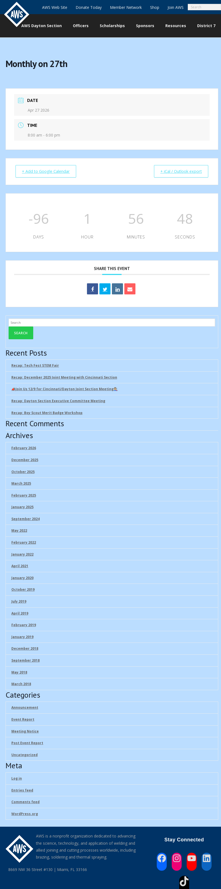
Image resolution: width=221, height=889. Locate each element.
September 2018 (25, 660)
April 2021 (19, 566)
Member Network (126, 7)
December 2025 (24, 460)
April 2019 (19, 613)
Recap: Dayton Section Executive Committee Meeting (58, 401)
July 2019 (18, 601)
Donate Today (89, 7)
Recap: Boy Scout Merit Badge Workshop (47, 413)
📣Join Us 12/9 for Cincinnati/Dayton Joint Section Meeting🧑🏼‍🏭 (64, 389)
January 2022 (22, 554)
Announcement (24, 707)
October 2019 (23, 590)
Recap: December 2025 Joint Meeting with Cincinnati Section (64, 377)
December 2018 (24, 648)
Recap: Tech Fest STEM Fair (35, 365)
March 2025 (21, 483)
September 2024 (25, 519)
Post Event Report (27, 743)
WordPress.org (24, 814)
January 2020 (22, 578)
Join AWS (176, 7)
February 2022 (23, 542)
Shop (154, 7)
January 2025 (22, 507)
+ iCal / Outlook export (178, 171)
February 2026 (23, 448)
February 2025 (23, 495)
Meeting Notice (25, 731)
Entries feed (22, 790)
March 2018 (21, 684)
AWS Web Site (54, 7)
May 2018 (19, 672)
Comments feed (25, 802)
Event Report (22, 719)
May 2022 (19, 531)
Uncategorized (24, 755)
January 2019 (22, 637)
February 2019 (23, 625)
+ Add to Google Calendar (48, 171)
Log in (16, 778)
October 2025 (23, 472)
